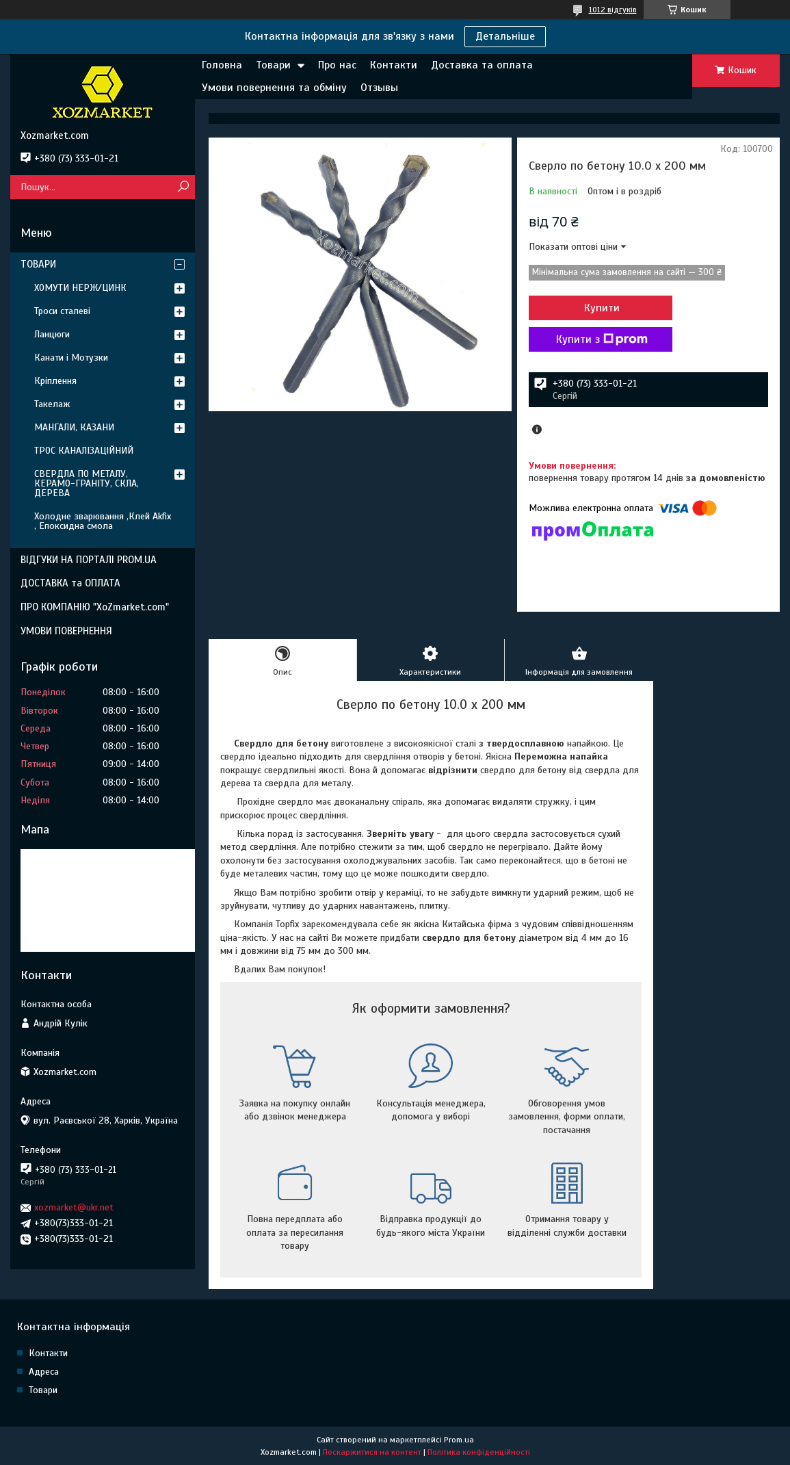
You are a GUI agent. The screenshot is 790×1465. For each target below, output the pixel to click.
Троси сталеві (62, 311)
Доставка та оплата (482, 65)
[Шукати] (183, 187)
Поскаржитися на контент (372, 1452)
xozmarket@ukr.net (74, 1207)
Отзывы (379, 87)
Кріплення (55, 381)
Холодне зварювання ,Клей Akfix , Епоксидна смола (102, 521)
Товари (273, 65)
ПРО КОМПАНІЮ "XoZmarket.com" (95, 607)
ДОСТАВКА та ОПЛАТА (70, 583)
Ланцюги (52, 334)
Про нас (337, 65)
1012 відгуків (613, 9)
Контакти (393, 65)
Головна (222, 65)
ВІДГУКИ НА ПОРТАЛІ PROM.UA (89, 560)
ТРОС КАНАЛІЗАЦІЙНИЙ (83, 450)
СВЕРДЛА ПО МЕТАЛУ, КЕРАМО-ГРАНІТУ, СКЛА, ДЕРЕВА (86, 483)
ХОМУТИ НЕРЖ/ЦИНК (80, 288)
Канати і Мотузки (71, 357)
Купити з (602, 339)
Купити (602, 308)
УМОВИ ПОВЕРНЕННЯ (66, 631)
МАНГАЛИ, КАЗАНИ (74, 427)
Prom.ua (459, 1439)
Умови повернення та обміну (274, 87)
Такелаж (52, 404)
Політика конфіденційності (478, 1452)
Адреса (44, 1371)
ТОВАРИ (38, 264)
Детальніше (505, 36)
